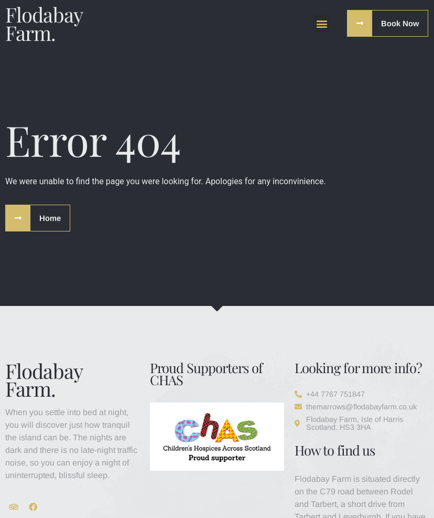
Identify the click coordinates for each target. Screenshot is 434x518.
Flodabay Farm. (43, 23)
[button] (321, 23)
